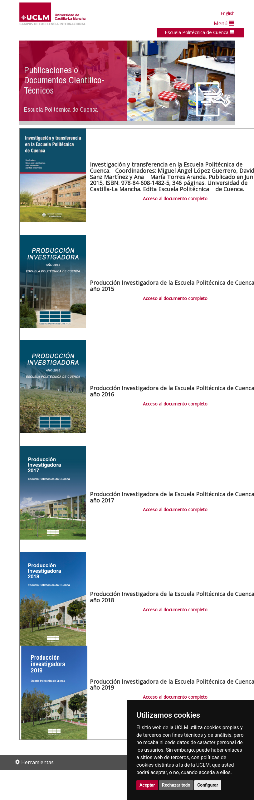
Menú (224, 23)
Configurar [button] (207, 785)
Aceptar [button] (147, 785)
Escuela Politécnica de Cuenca (199, 32)
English (228, 13)
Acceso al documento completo (175, 198)
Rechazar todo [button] (176, 785)
